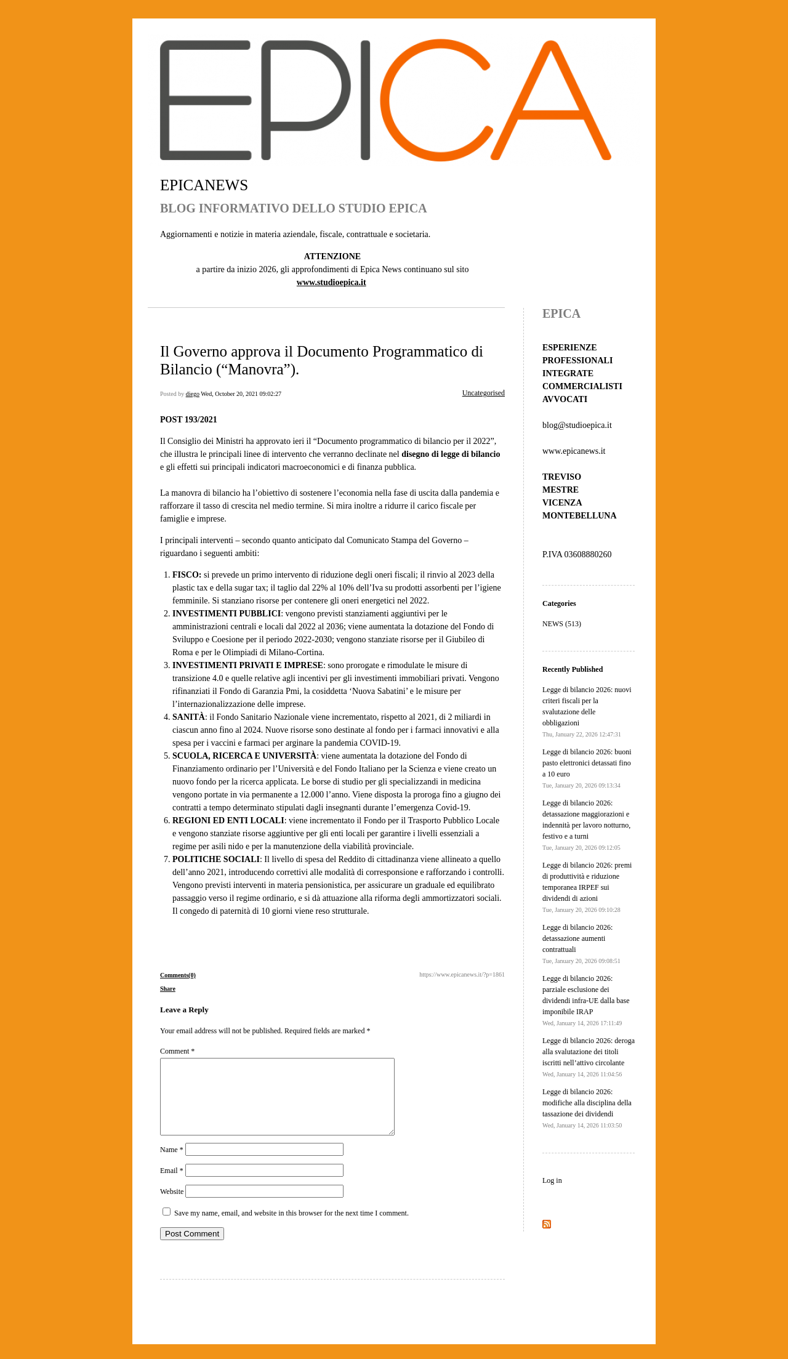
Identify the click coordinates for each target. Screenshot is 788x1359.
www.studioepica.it (331, 282)
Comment (177, 1051)
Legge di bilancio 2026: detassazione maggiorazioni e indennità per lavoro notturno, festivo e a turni (586, 825)
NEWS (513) (561, 623)
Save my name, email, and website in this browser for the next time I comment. (291, 1228)
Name (171, 1164)
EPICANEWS (204, 185)
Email (171, 1185)
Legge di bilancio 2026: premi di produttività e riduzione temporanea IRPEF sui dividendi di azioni (587, 887)
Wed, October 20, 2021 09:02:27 (241, 393)
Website (171, 1206)
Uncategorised (483, 393)
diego (192, 393)
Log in (552, 1180)
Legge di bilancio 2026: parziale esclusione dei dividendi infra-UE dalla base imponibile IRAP (586, 1000)
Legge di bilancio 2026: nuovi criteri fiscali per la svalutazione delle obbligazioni (587, 711)
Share (167, 988)
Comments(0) (178, 975)
